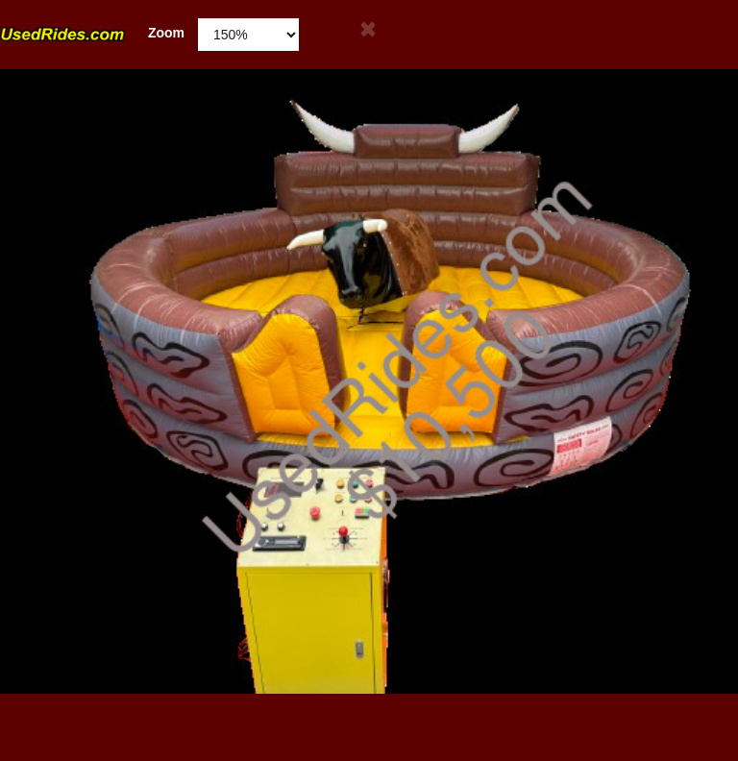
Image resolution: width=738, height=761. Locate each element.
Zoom (92, 33)
